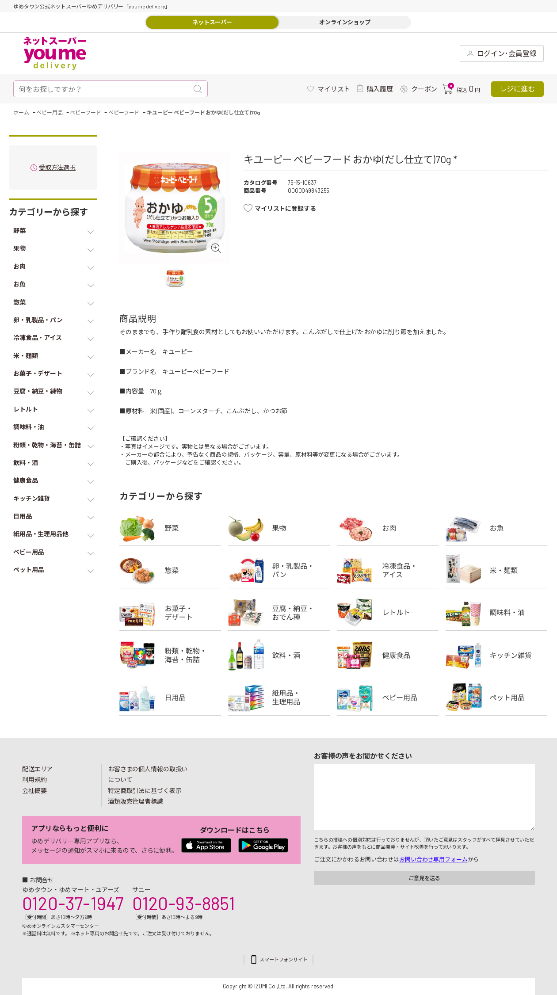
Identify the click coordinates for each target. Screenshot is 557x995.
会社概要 (34, 790)
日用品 (170, 697)
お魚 (496, 527)
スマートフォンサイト (283, 959)
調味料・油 (496, 612)
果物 (279, 527)
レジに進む (517, 88)
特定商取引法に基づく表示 (144, 790)
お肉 (388, 527)
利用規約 (34, 779)
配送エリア (37, 769)
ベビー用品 (388, 697)
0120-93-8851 (183, 903)
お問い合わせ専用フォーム (433, 859)
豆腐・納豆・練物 (279, 612)
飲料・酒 (279, 655)
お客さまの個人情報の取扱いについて (147, 774)
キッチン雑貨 (496, 655)
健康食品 (388, 655)
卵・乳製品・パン (279, 570)
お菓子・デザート (170, 612)
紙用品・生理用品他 (279, 697)
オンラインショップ (344, 22)
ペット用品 (496, 697)
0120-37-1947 (72, 903)
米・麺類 (496, 570)
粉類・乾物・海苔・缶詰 (170, 655)
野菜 (170, 527)
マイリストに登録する (285, 208)
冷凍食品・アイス (388, 570)
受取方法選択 (57, 167)
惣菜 (170, 570)
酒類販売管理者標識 (135, 801)
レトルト (388, 612)
